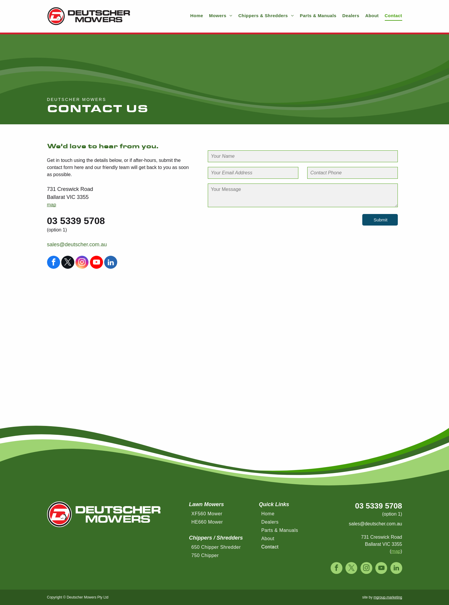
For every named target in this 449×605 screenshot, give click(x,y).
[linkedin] (110, 263)
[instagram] (81, 263)
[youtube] (96, 263)
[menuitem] (193, 16)
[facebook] (53, 263)
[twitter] (67, 263)
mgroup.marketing (388, 597)
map (51, 204)
